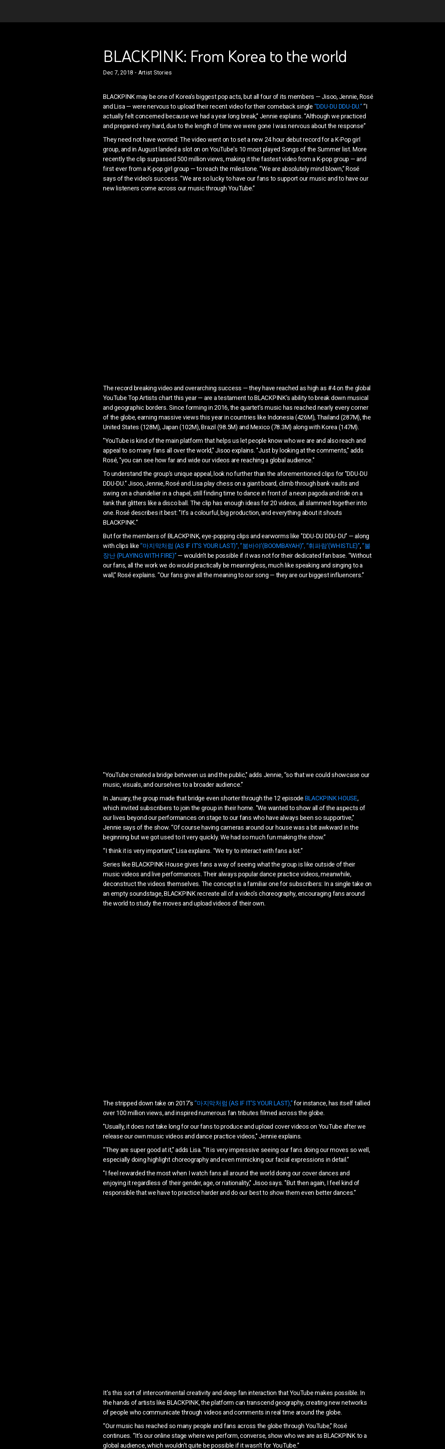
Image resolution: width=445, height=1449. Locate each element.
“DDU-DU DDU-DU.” (338, 106)
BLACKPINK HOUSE (331, 798)
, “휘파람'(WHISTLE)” (332, 545)
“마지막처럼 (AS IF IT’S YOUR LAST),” (243, 1103)
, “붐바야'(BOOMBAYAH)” (271, 545)
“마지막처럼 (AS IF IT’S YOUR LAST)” (189, 545)
